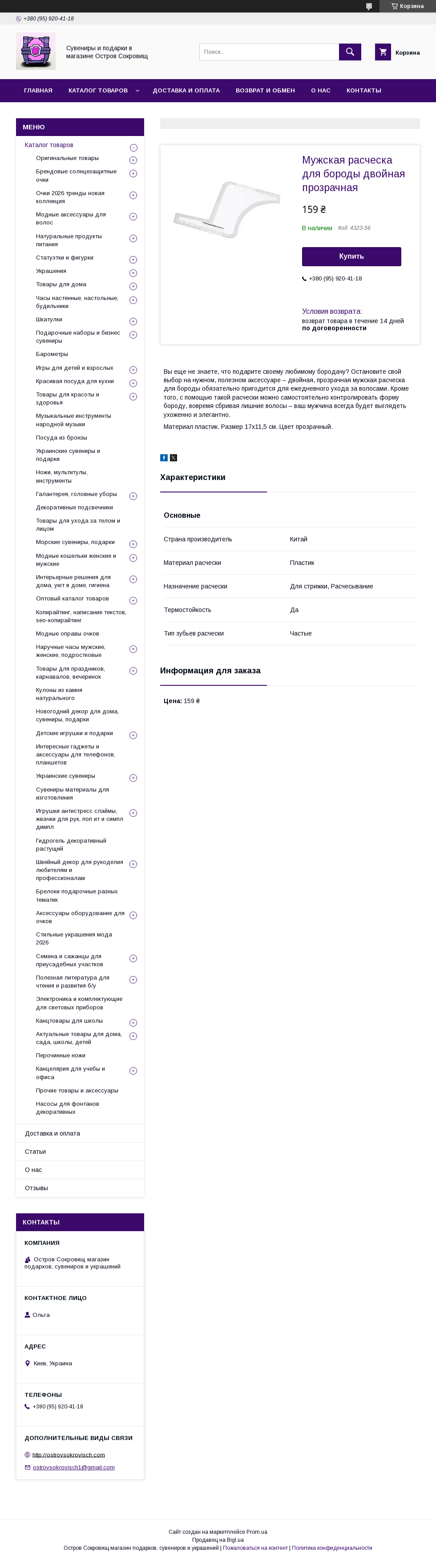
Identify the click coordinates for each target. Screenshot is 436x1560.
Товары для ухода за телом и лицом (78, 524)
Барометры (52, 354)
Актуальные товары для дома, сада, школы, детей (79, 1038)
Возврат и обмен (265, 90)
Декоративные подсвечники (74, 507)
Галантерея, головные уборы (76, 494)
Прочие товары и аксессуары (77, 1090)
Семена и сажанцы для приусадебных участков (69, 960)
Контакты (364, 90)
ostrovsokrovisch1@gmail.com (74, 1467)
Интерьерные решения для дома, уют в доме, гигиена (73, 581)
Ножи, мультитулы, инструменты (62, 476)
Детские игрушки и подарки (74, 733)
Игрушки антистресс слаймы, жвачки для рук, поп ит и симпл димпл (79, 819)
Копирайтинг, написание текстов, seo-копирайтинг (81, 616)
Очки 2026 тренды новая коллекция (70, 197)
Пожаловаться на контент (255, 1548)
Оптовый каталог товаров (72, 598)
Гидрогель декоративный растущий (71, 844)
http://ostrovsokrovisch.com (68, 1454)
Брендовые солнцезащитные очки (76, 175)
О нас (321, 90)
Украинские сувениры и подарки (68, 455)
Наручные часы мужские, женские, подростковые (70, 651)
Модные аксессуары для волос (71, 218)
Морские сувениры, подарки (75, 542)
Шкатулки (49, 319)
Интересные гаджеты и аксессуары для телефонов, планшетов (75, 754)
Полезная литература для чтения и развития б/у (72, 981)
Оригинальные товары (67, 158)
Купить (351, 256)
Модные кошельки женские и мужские (76, 559)
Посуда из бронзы (61, 437)
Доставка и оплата (186, 90)
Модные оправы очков (67, 633)
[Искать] (350, 52)
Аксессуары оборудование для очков (80, 917)
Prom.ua (256, 1532)
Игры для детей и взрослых (74, 367)
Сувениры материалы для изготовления (72, 793)
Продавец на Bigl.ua (218, 1540)
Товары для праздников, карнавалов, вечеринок (70, 672)
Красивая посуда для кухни (75, 381)
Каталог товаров (98, 90)
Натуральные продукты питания (69, 240)
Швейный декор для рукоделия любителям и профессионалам (79, 870)
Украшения (51, 271)
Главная (38, 90)
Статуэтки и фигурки (64, 257)
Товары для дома (61, 284)
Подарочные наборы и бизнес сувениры (78, 336)
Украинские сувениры (65, 775)
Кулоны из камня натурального (59, 694)
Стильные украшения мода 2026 (74, 938)
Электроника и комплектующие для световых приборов (79, 1003)
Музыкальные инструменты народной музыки (73, 419)
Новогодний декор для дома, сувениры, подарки (77, 715)
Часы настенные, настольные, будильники (77, 302)
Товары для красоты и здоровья (67, 398)
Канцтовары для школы (69, 1020)
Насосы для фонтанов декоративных (67, 1107)
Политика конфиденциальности (332, 1548)
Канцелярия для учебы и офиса (70, 1072)
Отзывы (38, 113)
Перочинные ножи (60, 1055)
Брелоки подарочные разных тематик (77, 895)
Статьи (35, 1151)
